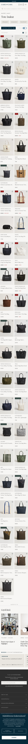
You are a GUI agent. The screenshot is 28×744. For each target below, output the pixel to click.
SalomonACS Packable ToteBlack (7, 443)
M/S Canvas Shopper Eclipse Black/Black (6, 598)
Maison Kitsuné (4, 157)
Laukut (8, 13)
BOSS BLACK (17, 312)
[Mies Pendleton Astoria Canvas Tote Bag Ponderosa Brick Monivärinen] (21, 198)
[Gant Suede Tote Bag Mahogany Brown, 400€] (7, 306)
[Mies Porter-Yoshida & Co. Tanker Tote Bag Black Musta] (21, 379)
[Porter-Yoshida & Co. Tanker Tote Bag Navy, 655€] (7, 486)
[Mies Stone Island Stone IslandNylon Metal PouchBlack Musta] (7, 224)
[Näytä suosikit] (21, 4)
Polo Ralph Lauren (19, 105)
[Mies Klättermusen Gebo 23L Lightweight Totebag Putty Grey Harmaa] (21, 405)
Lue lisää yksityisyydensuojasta (14, 686)
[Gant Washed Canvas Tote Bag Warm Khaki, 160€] (21, 176)
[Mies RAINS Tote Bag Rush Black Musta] (21, 146)
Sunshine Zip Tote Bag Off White (21, 81)
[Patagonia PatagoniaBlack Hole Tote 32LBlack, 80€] (7, 280)
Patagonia (3, 286)
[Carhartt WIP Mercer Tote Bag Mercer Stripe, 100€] (21, 435)
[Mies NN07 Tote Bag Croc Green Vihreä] (7, 457)
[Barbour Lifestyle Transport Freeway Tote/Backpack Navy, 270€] (7, 99)
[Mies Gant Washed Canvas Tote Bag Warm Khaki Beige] (21, 172)
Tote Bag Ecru (4, 521)
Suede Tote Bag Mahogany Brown (5, 314)
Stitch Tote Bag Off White (20, 236)
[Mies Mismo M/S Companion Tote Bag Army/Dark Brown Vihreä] (7, 560)
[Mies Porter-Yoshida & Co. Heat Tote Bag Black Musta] (7, 121)
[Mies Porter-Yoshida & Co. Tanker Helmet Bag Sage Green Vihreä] (7, 43)
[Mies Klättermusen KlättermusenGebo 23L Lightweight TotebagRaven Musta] (7, 172)
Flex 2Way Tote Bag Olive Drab (20, 55)
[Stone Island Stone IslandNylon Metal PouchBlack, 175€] (7, 228)
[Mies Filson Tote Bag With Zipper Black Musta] (7, 328)
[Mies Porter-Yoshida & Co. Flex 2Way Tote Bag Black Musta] (7, 69)
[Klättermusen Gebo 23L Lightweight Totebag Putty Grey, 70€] (21, 409)
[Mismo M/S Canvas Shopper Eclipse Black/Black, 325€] (7, 590)
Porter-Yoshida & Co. (6, 53)
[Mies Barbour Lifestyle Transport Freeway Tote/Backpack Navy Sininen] (7, 95)
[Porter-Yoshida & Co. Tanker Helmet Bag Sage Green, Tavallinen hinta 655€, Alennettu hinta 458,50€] (7, 47)
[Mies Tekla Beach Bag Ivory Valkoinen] (21, 250)
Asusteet (3, 13)
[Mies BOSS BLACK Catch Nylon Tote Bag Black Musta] (21, 302)
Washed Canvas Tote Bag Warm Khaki (20, 185)
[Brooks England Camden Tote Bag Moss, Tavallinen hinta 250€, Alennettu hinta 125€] (21, 124)
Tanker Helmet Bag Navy (6, 210)
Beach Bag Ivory (19, 262)
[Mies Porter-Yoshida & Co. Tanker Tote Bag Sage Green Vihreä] (21, 457)
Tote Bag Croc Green (6, 469)
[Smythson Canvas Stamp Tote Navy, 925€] (21, 512)
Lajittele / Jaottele (8, 28)
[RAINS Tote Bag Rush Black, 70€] (21, 150)
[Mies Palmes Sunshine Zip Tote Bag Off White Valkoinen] (21, 69)
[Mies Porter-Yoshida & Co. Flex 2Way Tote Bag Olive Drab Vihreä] (21, 43)
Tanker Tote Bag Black (21, 391)
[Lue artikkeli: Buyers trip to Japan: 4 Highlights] (9, 630)
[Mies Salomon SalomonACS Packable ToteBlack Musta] (7, 431)
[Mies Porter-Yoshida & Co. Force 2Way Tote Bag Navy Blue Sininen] (7, 405)
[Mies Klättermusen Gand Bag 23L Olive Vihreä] (7, 534)
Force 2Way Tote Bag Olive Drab (6, 391)
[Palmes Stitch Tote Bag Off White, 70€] (21, 228)
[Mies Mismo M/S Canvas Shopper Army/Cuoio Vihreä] (21, 560)
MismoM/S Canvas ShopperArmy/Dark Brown (20, 547)
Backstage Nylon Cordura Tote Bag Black (19, 340)
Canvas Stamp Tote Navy (20, 521)
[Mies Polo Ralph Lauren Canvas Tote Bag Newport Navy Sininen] (21, 95)
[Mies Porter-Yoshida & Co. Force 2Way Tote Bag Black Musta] (7, 353)
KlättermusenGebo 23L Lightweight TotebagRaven (7, 185)
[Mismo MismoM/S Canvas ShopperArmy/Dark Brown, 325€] (21, 538)
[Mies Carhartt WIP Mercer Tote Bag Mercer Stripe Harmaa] (21, 431)
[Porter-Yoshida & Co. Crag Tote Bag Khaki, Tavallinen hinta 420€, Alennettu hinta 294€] (21, 280)
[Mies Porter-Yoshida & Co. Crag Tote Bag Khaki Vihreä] (21, 276)
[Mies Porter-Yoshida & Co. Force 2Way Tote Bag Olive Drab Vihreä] (7, 379)
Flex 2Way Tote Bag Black (6, 81)
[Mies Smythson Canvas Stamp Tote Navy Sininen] (21, 509)
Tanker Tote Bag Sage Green (20, 469)
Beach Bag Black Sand (21, 365)
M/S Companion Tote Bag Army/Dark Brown (6, 573)
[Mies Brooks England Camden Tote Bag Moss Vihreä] (21, 121)
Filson (2, 338)
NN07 (2, 467)
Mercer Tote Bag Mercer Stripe (21, 443)
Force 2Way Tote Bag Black (6, 366)
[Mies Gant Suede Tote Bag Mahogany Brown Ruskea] (7, 302)
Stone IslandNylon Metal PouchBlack (5, 236)
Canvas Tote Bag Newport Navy (19, 107)
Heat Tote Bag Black (6, 133)
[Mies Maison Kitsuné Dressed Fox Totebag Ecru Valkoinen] (7, 146)
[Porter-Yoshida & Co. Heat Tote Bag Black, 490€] (7, 124)
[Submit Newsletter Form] (25, 682)
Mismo (16, 544)
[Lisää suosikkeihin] (12, 36)
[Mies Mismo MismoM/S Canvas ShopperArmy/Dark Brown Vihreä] (21, 534)
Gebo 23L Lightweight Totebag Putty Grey (21, 417)
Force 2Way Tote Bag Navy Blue (6, 417)
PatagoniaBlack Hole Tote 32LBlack (6, 288)
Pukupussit (23, 22)
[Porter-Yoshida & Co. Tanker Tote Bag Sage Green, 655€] (21, 461)
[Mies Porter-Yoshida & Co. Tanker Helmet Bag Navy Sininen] (7, 198)
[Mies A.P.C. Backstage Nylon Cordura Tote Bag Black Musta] (21, 328)
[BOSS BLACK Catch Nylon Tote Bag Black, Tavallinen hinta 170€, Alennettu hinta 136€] (21, 306)
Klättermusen (4, 182)
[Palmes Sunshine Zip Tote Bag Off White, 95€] (21, 73)
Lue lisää (18, 726)
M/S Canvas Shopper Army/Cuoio (20, 573)
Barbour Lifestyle (5, 105)
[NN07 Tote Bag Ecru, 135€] (7, 512)
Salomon (3, 441)
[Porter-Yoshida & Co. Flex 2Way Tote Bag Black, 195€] (7, 73)
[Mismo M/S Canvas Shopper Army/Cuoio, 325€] (21, 564)
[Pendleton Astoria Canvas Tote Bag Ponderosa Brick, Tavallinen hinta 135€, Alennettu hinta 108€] (21, 202)
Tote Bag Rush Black (20, 159)
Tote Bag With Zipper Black (6, 340)
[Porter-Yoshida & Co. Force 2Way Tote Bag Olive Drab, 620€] (7, 383)
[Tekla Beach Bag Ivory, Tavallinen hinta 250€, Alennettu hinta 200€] (21, 254)
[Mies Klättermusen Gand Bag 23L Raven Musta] (21, 483)
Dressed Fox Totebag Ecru (6, 159)
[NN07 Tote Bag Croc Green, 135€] (7, 461)
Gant (16, 182)
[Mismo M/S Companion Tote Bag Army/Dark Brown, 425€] (7, 564)
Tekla (16, 260)
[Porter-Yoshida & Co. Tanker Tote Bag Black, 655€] (21, 383)
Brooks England (19, 131)
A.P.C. (16, 338)
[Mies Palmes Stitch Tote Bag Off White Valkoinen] (21, 224)
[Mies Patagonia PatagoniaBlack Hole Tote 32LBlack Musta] (7, 276)
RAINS (16, 157)
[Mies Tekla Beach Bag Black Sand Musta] (21, 353)
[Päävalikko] (25, 4)
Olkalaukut (14, 22)
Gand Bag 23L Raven (20, 495)
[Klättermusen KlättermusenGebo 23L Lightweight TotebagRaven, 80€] (7, 176)
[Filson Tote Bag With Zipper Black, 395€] (7, 331)
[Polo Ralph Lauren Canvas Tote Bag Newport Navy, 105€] (21, 99)
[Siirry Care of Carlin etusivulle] (7, 4)
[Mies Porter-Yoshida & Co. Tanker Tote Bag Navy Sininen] (7, 483)
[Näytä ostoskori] (23, 4)
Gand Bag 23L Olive (6, 547)
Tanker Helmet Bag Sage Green (6, 55)
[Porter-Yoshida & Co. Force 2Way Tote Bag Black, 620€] (7, 357)
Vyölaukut (5, 22)
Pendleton (17, 208)
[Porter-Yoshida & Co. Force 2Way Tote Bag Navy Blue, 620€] (7, 409)
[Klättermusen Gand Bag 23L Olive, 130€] (7, 538)
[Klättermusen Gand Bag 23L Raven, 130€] (21, 486)
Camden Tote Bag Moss (21, 133)
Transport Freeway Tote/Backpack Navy (6, 107)
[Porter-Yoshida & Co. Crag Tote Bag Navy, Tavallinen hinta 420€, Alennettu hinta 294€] (7, 254)
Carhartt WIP (18, 441)
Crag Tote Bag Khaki (20, 288)
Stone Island (4, 234)
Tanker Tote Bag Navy (6, 495)
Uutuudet (14, 1)
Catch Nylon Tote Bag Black (20, 314)
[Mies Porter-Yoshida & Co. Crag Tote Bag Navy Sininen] (7, 250)
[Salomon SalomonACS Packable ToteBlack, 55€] (7, 435)
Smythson (17, 519)
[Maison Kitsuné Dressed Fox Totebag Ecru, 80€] (7, 150)
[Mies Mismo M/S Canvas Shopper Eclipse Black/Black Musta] (7, 586)
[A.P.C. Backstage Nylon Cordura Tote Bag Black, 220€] (21, 331)
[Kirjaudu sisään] (19, 4)
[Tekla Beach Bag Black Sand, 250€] (21, 357)
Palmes (16, 79)
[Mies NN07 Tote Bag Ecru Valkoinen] (7, 509)
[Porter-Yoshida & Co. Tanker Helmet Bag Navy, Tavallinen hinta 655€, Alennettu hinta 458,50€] (7, 202)
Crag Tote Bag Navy (6, 262)
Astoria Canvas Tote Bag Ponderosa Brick (20, 210)
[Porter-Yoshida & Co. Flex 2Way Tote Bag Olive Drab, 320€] (21, 47)
